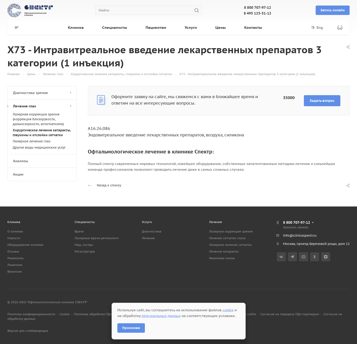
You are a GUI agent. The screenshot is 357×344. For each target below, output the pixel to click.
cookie (228, 310)
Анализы (20, 161)
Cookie (65, 314)
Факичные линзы (222, 258)
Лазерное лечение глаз (31, 141)
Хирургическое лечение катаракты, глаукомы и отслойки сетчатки (42, 132)
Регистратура (85, 251)
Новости (13, 238)
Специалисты (85, 222)
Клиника (13, 222)
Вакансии (14, 271)
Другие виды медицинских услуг (39, 147)
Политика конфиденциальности (31, 314)
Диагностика (151, 231)
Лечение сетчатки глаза (227, 238)
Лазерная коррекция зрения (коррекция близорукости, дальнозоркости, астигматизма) (38, 119)
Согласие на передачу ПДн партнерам (289, 314)
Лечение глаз (42, 106)
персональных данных (161, 316)
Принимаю (131, 328)
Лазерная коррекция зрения (231, 231)
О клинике (15, 231)
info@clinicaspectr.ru (300, 235)
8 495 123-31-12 (257, 13)
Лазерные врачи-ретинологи (97, 238)
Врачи (79, 231)
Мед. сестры (84, 245)
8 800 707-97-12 (257, 7)
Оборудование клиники (25, 245)
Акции (18, 174)
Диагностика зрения (42, 93)
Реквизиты (15, 258)
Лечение (148, 238)
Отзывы (13, 251)
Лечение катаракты (224, 251)
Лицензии (14, 265)
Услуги (147, 222)
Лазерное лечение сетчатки (230, 245)
